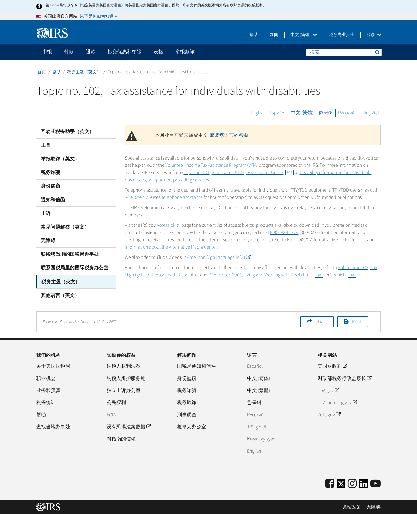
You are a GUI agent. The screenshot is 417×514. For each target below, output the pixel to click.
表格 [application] (158, 51)
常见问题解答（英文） (65, 227)
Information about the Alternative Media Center (171, 247)
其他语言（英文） (60, 295)
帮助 (253, 35)
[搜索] (344, 52)
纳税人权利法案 (124, 366)
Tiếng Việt (369, 113)
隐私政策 (351, 506)
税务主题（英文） (84, 72)
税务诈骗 (50, 172)
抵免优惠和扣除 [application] (124, 51)
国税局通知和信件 (196, 366)
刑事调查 (186, 414)
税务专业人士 (341, 35)
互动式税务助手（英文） (67, 131)
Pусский (255, 414)
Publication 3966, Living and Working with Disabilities (265, 275)
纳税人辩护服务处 (126, 378)
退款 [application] (90, 51)
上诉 (45, 213)
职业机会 (46, 378)
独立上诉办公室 (124, 390)
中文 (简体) (303, 35)
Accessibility (168, 225)
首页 (41, 72)
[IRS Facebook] (329, 483)
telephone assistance (182, 197)
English (258, 113)
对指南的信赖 (121, 438)
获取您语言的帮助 (229, 135)
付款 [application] (69, 51)
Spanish (343, 275)
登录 (374, 35)
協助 (56, 72)
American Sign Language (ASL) (219, 257)
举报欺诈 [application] (185, 51)
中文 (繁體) (302, 113)
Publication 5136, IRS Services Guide (253, 172)
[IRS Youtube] (375, 483)
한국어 (325, 113)
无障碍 (48, 240)
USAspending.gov (337, 402)
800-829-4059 (138, 197)
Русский (346, 113)
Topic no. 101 (197, 172)
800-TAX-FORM (284, 232)
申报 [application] (47, 51)
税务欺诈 (186, 402)
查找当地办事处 (53, 426)
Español (278, 113)
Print (357, 321)
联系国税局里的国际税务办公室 (74, 268)
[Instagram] (352, 483)
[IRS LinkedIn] (363, 485)
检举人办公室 (191, 426)
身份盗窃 (50, 186)
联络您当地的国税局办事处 (70, 254)
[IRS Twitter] (341, 485)
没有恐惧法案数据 (129, 426)
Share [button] (321, 321)
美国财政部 (332, 366)
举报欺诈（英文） (60, 159)
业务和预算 (48, 390)
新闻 (274, 35)
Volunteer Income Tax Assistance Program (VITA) (211, 165)
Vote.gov (329, 414)
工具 (45, 145)
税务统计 (46, 402)
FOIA (111, 414)
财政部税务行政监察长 (344, 378)
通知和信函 (53, 199)
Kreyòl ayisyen (261, 438)
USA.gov (328, 390)
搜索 (376, 52)
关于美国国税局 (53, 366)
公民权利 (116, 402)
